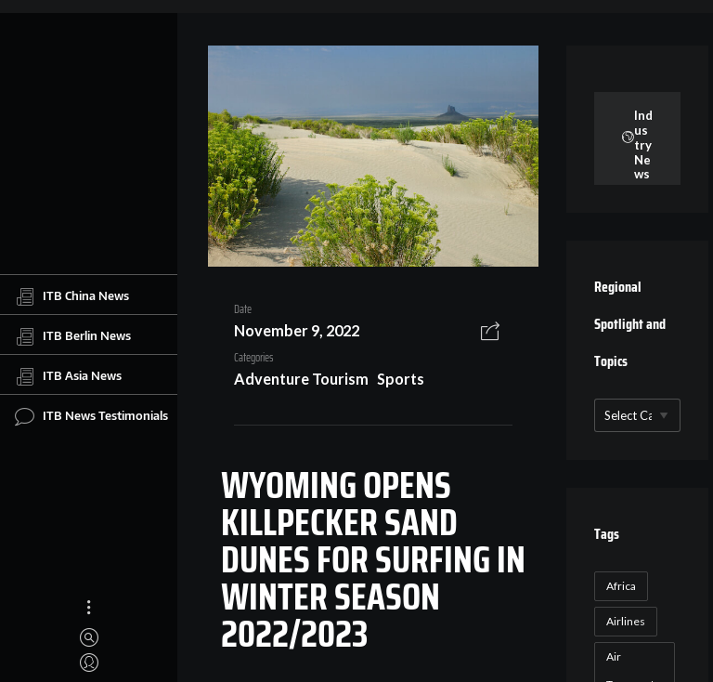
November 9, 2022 (296, 330)
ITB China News (72, 296)
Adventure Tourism (301, 378)
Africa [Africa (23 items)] (621, 586)
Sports (400, 378)
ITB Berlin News (73, 336)
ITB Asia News (68, 376)
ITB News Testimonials (91, 416)
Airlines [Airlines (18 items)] (625, 621)
